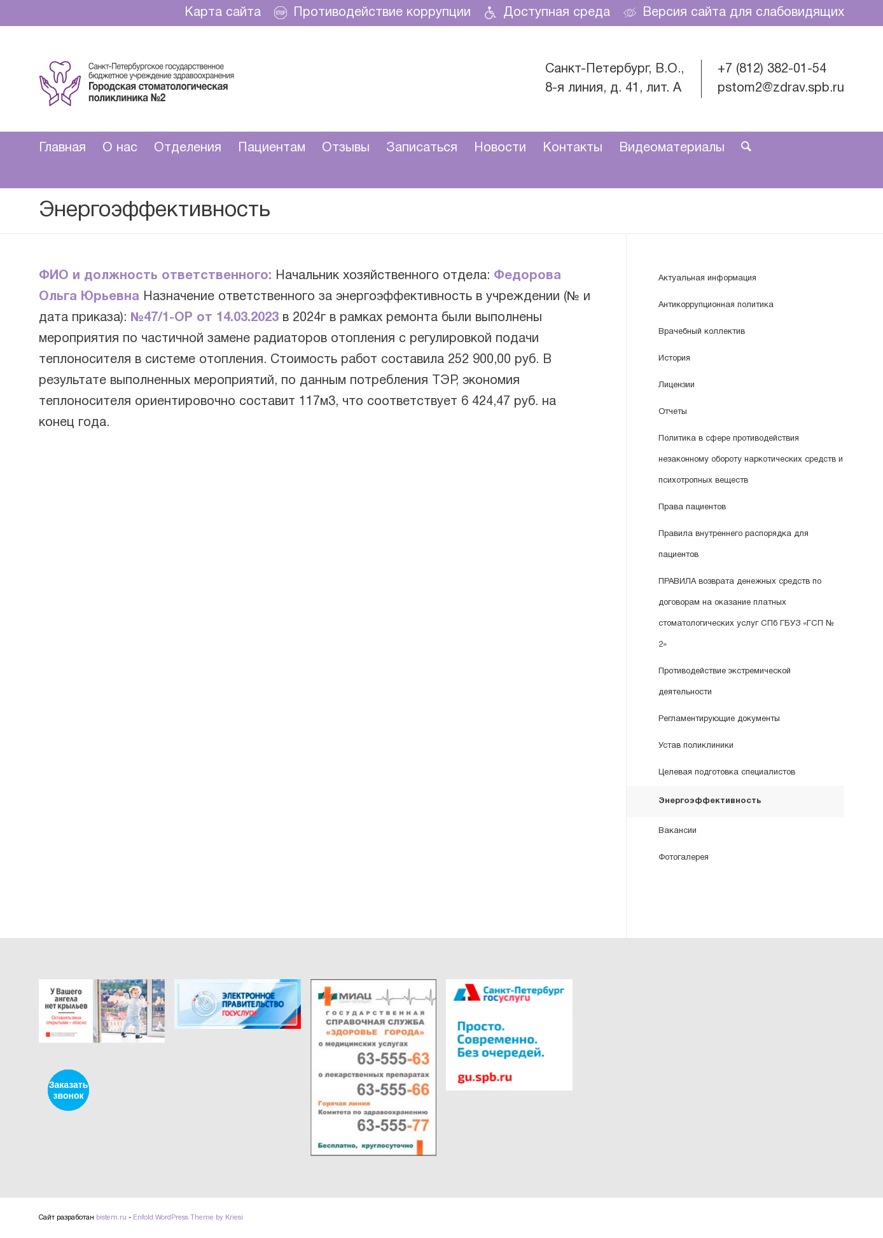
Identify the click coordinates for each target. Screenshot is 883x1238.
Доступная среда (547, 12)
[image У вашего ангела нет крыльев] (106, 1015)
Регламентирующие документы (719, 719)
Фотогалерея (683, 858)
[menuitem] (223, 12)
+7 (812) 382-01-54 (772, 69)
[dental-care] (136, 79)
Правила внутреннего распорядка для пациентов (733, 544)
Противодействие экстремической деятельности (724, 682)
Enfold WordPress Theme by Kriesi (188, 1217)
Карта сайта (222, 12)
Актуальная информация (707, 278)
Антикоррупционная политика (716, 305)
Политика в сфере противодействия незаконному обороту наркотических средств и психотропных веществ (750, 460)
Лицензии (676, 385)
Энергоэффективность (154, 211)
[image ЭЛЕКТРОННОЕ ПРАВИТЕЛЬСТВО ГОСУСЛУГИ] (242, 1008)
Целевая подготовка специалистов (726, 772)
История (674, 358)
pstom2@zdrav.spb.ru (781, 88)
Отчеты (672, 412)
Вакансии (677, 831)
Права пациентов (692, 507)
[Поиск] (742, 148)
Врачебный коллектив (701, 332)
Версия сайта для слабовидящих (733, 12)
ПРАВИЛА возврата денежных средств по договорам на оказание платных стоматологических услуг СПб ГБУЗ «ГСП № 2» (746, 613)
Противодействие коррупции (372, 12)
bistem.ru (111, 1217)
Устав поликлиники (696, 746)
